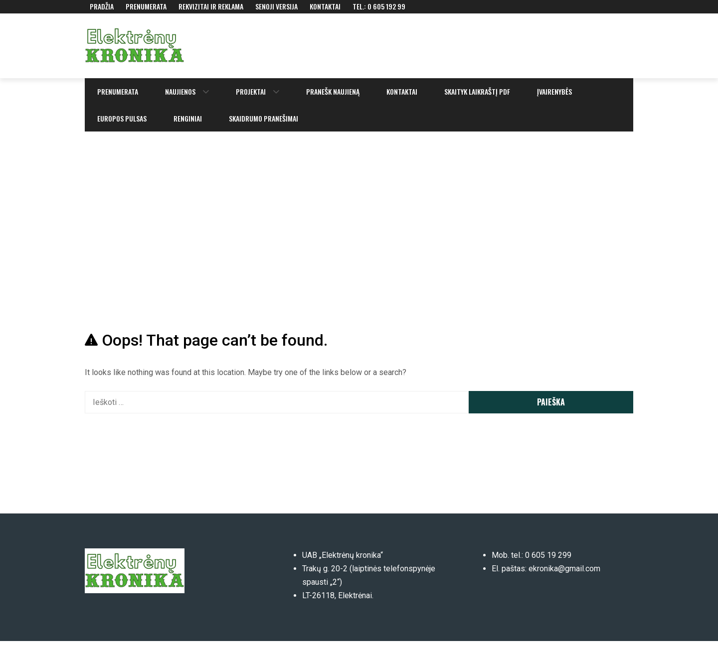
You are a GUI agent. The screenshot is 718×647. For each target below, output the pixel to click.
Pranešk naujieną (332, 91)
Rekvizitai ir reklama (211, 6)
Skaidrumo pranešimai (263, 118)
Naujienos (180, 91)
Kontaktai (325, 6)
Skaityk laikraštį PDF (477, 91)
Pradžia (102, 6)
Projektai (251, 91)
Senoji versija (276, 6)
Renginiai (188, 118)
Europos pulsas (122, 118)
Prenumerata (146, 6)
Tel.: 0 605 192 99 (379, 6)
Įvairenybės (554, 91)
